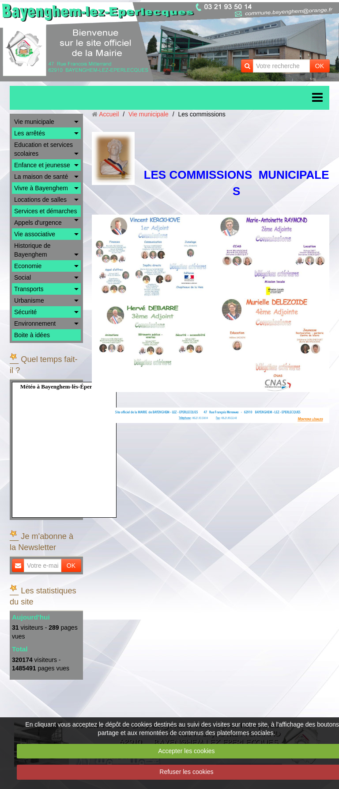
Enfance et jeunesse (42, 165)
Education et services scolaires (43, 149)
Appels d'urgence (38, 222)
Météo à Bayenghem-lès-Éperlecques (65, 386)
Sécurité (25, 312)
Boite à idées (32, 335)
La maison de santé (41, 176)
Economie (27, 265)
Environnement (35, 323)
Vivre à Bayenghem (41, 188)
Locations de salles (40, 199)
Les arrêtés (29, 133)
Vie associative (34, 234)
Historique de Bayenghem (32, 250)
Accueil (109, 114)
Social (22, 277)
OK (319, 65)
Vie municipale (34, 121)
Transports (28, 289)
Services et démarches (45, 211)
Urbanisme (29, 300)
